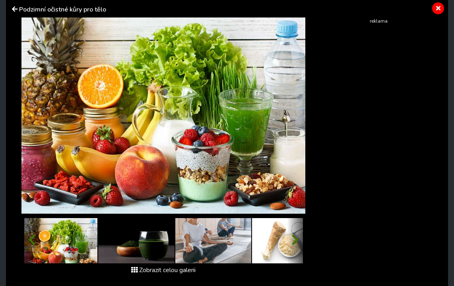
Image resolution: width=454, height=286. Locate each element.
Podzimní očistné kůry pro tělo (62, 9)
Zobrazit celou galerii (163, 270)
